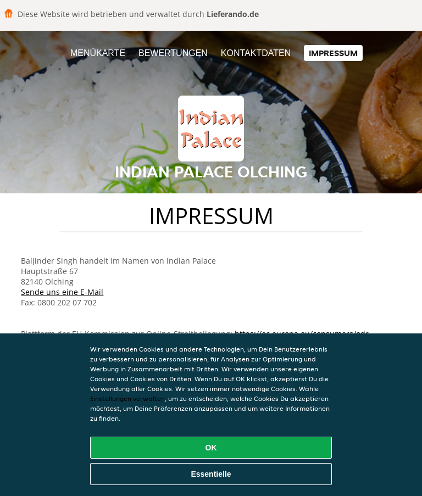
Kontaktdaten (256, 53)
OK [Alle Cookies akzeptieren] (211, 447)
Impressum (333, 53)
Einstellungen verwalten (127, 398)
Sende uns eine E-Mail (62, 292)
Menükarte (97, 53)
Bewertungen (173, 53)
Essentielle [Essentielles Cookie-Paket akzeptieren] (211, 474)
